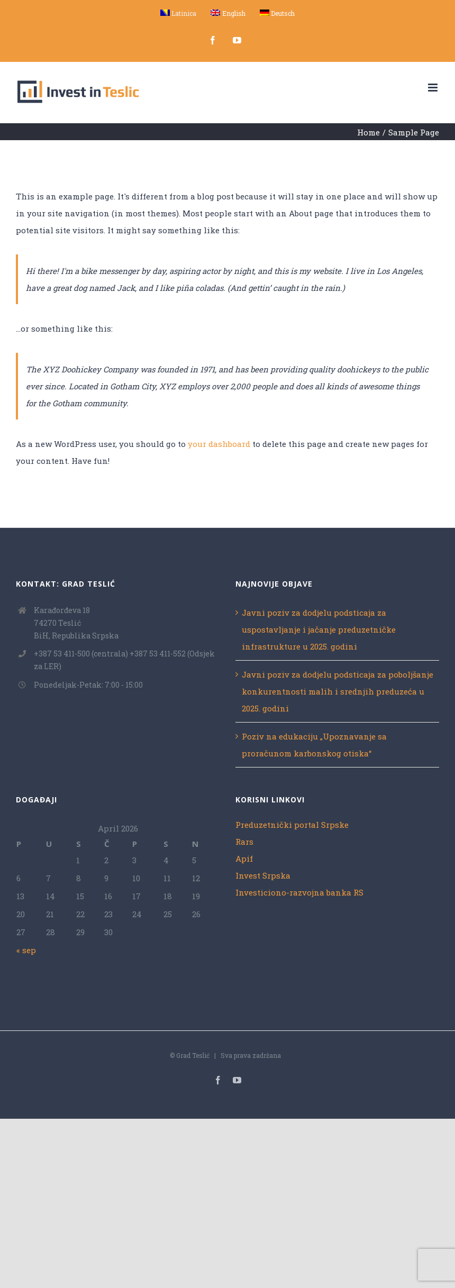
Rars (244, 841)
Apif (244, 858)
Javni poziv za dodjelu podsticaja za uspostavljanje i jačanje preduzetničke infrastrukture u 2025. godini (319, 629)
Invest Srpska (262, 875)
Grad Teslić (193, 1055)
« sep (26, 950)
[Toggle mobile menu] (433, 87)
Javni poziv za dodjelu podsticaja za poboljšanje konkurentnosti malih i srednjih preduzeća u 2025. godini (337, 691)
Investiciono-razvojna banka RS (299, 892)
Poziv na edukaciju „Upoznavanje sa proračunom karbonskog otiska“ (314, 745)
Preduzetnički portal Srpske (292, 824)
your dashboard (219, 444)
